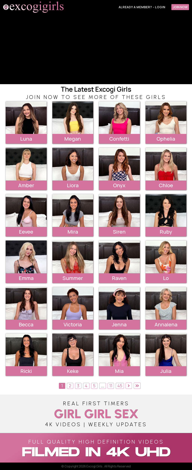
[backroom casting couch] (96, 49)
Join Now (180, 7)
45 (119, 386)
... (102, 386)
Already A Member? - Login (142, 7)
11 (110, 386)
